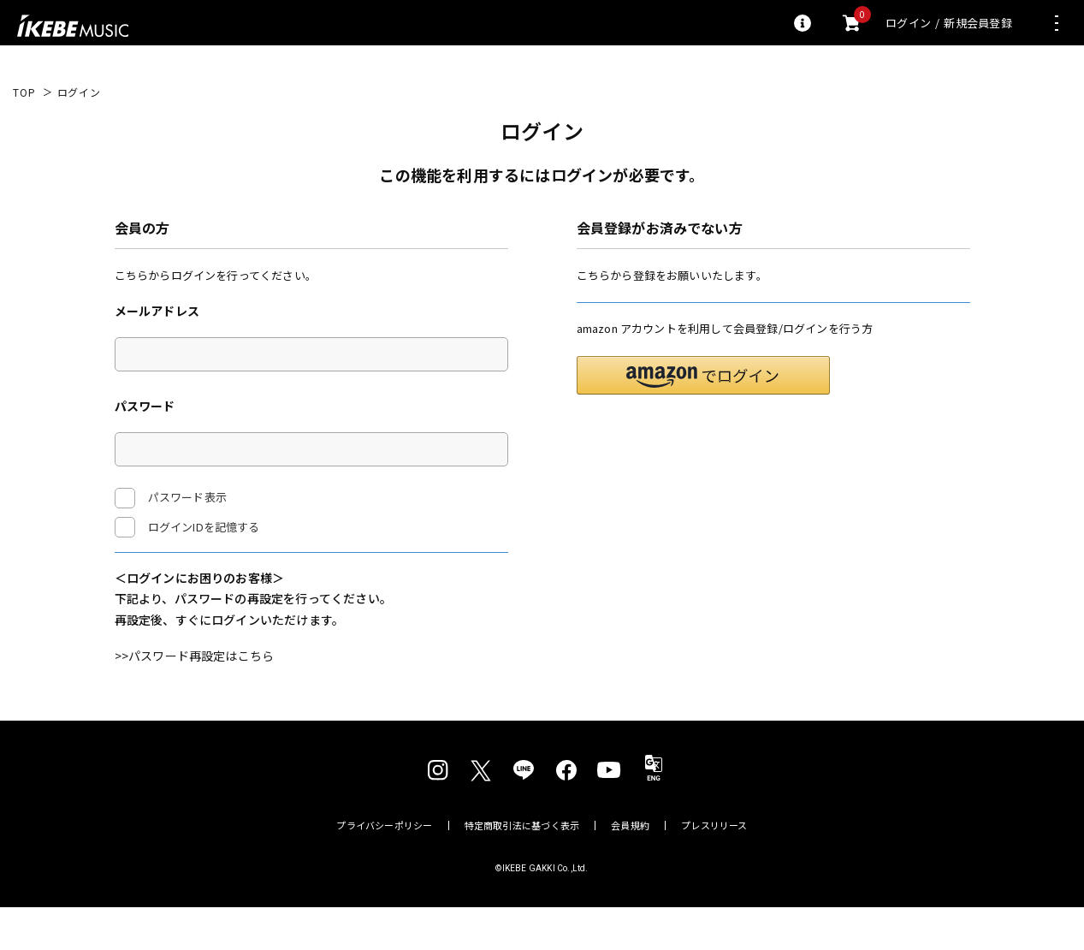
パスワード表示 (171, 498)
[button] (703, 417)
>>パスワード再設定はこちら (195, 698)
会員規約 (630, 868)
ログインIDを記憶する (204, 527)
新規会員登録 (978, 22)
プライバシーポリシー (384, 868)
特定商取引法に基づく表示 (522, 868)
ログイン (908, 22)
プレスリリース (714, 868)
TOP (24, 92)
